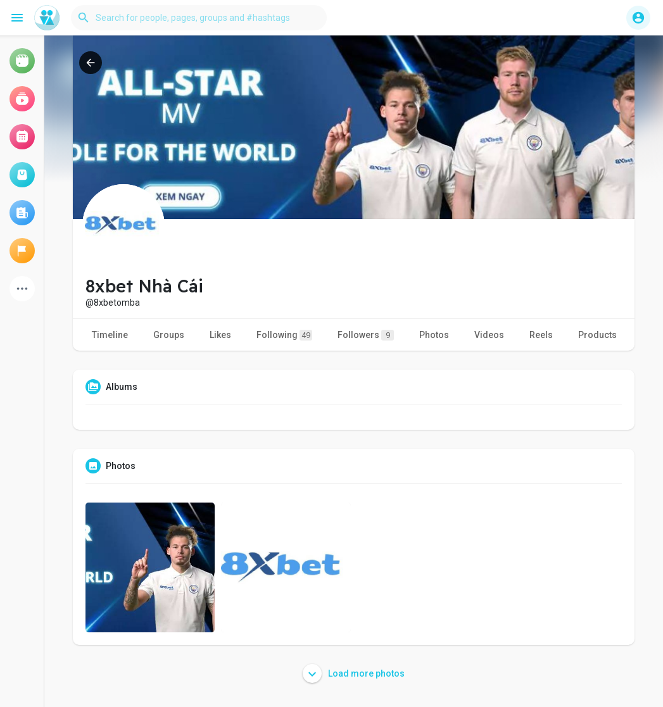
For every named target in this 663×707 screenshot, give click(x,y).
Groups (168, 335)
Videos (489, 335)
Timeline (110, 335)
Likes (220, 335)
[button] (199, 17)
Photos (434, 335)
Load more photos (354, 673)
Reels (541, 335)
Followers (366, 335)
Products (597, 335)
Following (284, 335)
